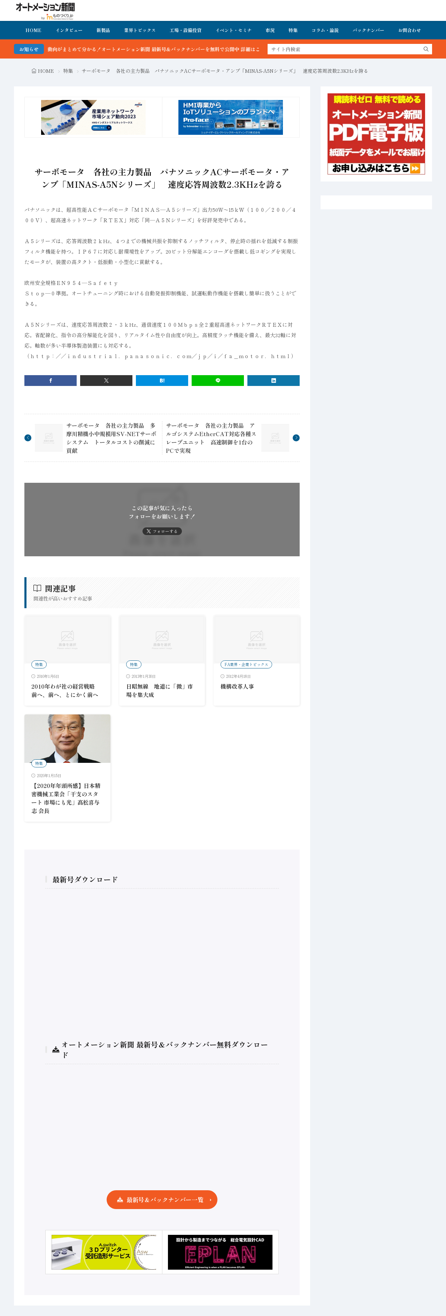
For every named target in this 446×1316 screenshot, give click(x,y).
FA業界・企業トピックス (246, 664)
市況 (270, 30)
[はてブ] (162, 380)
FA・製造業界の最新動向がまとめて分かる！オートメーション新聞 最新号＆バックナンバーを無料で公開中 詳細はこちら (147, 49)
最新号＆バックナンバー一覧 (164, 1199)
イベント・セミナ (233, 30)
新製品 (103, 30)
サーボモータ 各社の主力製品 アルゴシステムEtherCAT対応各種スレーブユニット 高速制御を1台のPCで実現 (211, 438)
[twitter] (106, 380)
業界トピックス (140, 30)
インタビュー (69, 30)
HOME (33, 30)
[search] (426, 49)
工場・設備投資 (185, 30)
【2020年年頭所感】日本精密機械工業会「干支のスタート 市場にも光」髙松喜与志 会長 (65, 798)
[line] (218, 380)
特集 (293, 30)
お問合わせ (409, 30)
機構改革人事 (237, 686)
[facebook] (50, 380)
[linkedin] (273, 380)
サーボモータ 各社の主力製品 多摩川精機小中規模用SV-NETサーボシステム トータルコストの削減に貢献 (111, 438)
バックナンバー (368, 30)
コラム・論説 (325, 30)
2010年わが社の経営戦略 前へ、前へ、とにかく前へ (65, 690)
